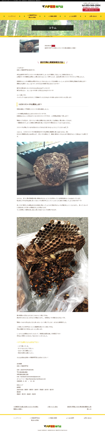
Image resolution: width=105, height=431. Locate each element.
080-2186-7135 (24, 374)
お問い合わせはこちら (91, 10)
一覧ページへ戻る (52, 406)
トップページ (11, 16)
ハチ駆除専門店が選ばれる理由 (32, 16)
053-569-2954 (23, 372)
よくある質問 (72, 16)
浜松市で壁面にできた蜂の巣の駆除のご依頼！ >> (79, 408)
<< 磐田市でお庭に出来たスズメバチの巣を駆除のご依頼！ (26, 408)
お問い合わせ (93, 16)
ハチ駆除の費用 (52, 16)
